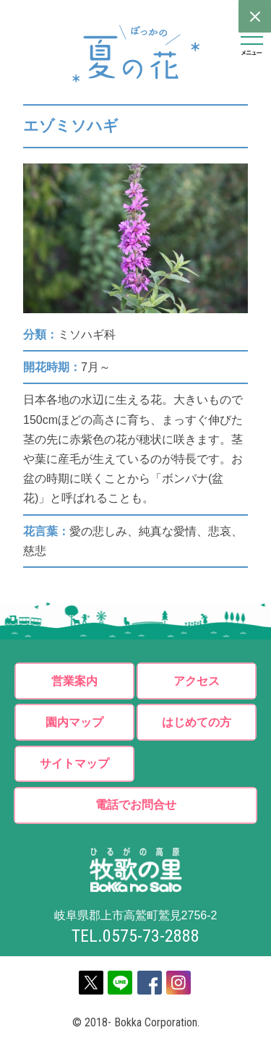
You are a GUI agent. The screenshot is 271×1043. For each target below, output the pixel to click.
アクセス (196, 681)
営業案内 (74, 681)
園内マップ (74, 723)
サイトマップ (74, 765)
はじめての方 (196, 723)
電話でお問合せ (135, 807)
